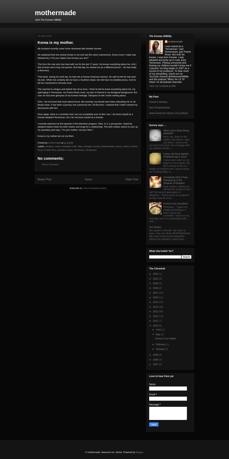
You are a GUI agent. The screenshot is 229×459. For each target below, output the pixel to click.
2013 (156, 311)
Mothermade (107, 146)
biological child (69, 146)
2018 (156, 288)
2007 (156, 364)
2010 (156, 325)
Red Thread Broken (159, 107)
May (158, 334)
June (159, 329)
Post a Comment (50, 164)
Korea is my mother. (166, 338)
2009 (156, 354)
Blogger (139, 452)
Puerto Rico (50, 150)
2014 (156, 306)
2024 (156, 273)
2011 (156, 320)
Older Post (131, 179)
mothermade (55, 13)
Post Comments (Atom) (94, 188)
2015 (156, 302)
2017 (156, 292)
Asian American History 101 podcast (168, 113)
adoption (49, 146)
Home (88, 179)
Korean (96, 146)
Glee (80, 146)
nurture (126, 146)
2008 (156, 359)
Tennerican (79, 150)
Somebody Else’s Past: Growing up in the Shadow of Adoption (175, 180)
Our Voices (155, 227)
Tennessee (91, 150)
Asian (58, 146)
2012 (156, 316)
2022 (156, 278)
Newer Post (44, 179)
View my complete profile (162, 86)
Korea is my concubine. (175, 203)
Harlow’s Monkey (158, 102)
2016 (156, 297)
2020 (156, 283)
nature (118, 146)
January (160, 349)
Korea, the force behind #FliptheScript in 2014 (175, 155)
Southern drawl (65, 150)
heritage (88, 146)
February (161, 344)
